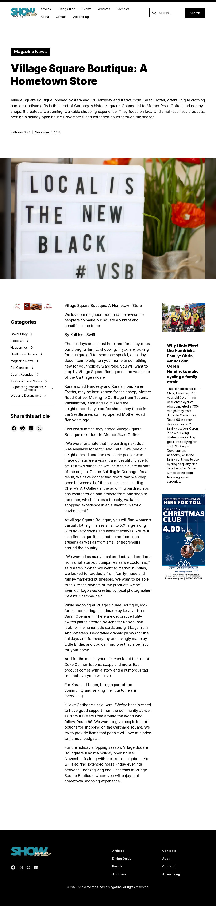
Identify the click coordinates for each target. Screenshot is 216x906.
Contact (61, 17)
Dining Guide (66, 9)
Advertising (81, 17)
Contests (123, 9)
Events (86, 9)
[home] (24, 13)
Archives (104, 9)
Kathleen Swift (21, 132)
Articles (46, 9)
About (45, 17)
